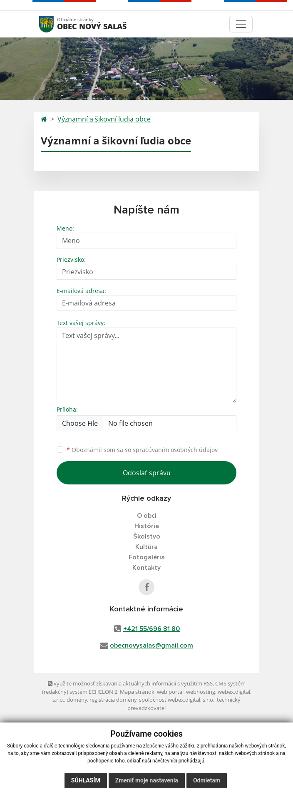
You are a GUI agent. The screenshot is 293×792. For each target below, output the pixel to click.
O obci (146, 515)
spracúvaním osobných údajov (175, 450)
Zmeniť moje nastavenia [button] (146, 780)
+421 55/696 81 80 (151, 629)
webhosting (200, 691)
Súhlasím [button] (85, 780)
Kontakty (146, 567)
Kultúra (146, 547)
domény (77, 699)
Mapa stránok (137, 691)
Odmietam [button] (206, 780)
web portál (170, 691)
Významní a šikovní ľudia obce (104, 119)
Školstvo (146, 536)
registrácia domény (113, 699)
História (146, 526)
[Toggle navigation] (241, 24)
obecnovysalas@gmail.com (151, 645)
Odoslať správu (147, 472)
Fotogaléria (147, 557)
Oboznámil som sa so (142, 450)
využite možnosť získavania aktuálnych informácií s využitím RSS (130, 683)
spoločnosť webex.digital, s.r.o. (176, 699)
